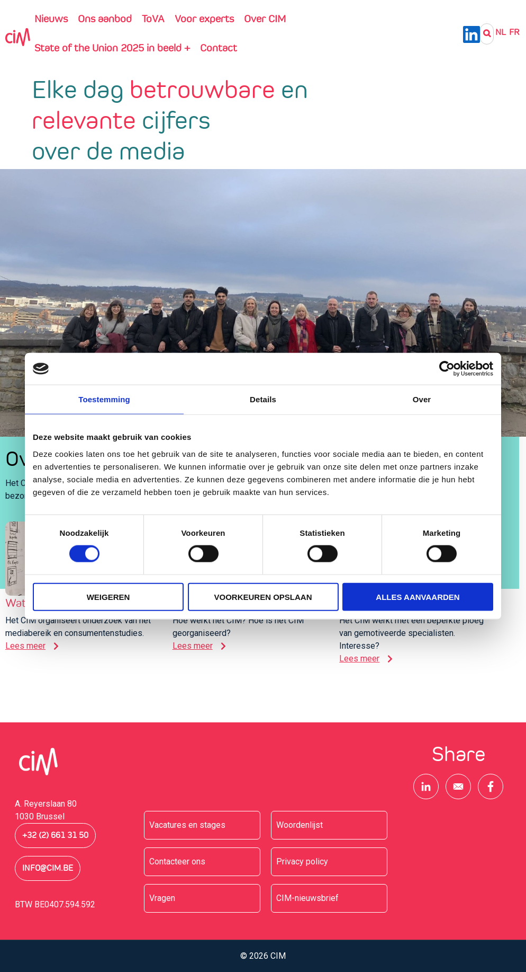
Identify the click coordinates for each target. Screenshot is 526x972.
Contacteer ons (177, 861)
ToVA (153, 18)
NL (500, 32)
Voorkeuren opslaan (263, 596)
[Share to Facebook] (490, 786)
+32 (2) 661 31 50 (55, 835)
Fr (514, 32)
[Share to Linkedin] (426, 786)
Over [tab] (422, 399)
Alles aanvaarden (417, 596)
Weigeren (108, 596)
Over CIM (265, 18)
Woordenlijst (299, 825)
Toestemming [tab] (104, 399)
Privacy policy (302, 861)
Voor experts (204, 18)
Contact (218, 48)
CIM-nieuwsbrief (307, 898)
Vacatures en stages (187, 825)
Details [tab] (263, 399)
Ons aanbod (105, 18)
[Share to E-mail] (458, 786)
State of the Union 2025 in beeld (112, 48)
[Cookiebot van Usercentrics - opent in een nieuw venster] (447, 369)
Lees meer (25, 646)
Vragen (162, 898)
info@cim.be (47, 868)
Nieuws (51, 18)
